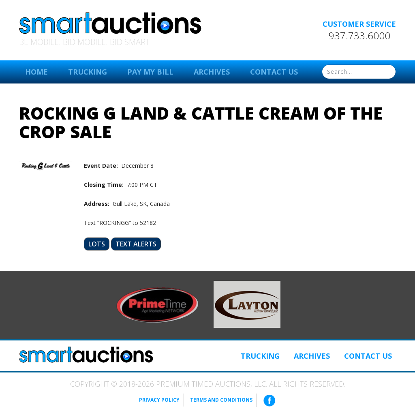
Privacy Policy (159, 399)
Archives (212, 72)
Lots (96, 244)
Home (36, 72)
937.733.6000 (359, 35)
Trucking (87, 72)
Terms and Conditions (221, 399)
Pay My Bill (150, 72)
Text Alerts (136, 244)
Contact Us (274, 72)
